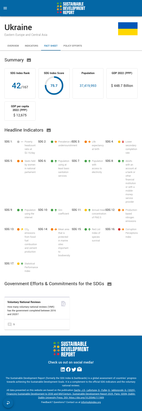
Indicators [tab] (31, 46)
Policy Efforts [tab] (73, 46)
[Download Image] (29, 60)
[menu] (5, 8)
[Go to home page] (71, 8)
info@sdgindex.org (91, 402)
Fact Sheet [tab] (51, 46)
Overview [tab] (13, 46)
